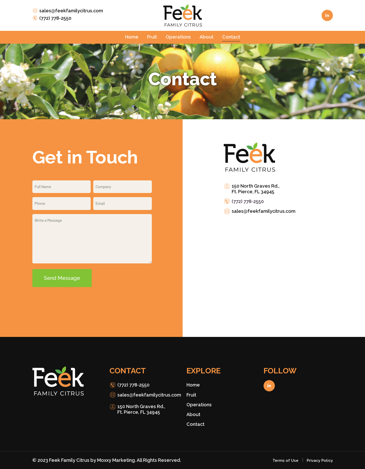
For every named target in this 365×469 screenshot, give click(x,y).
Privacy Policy (320, 460)
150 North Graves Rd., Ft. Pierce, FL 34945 (255, 188)
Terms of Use (285, 460)
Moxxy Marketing (116, 460)
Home (193, 385)
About (193, 414)
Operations (199, 404)
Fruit (191, 395)
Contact (195, 424)
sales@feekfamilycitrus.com (71, 10)
